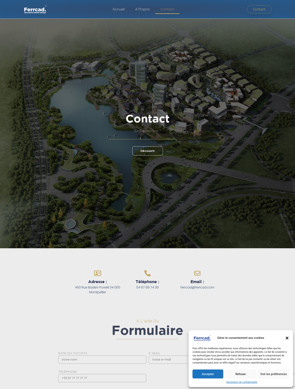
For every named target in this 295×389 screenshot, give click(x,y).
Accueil (119, 9)
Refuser (240, 374)
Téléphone (67, 372)
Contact (167, 9)
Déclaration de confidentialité (241, 382)
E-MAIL (154, 353)
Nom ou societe (72, 353)
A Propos (142, 9)
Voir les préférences (273, 374)
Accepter (208, 374)
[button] (287, 338)
